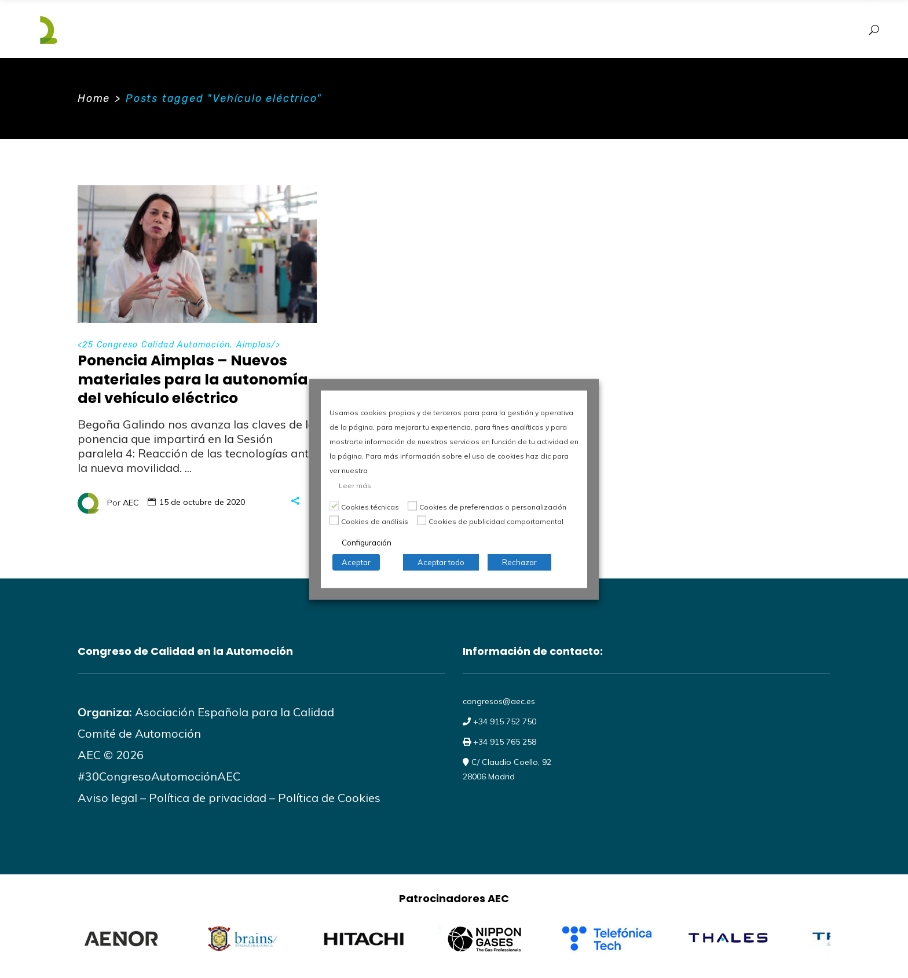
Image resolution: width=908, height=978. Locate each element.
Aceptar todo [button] (441, 561)
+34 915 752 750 (503, 721)
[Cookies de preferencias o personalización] (412, 506)
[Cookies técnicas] (334, 506)
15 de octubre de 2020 (202, 502)
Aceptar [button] (356, 561)
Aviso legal (107, 797)
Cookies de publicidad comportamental (496, 521)
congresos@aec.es (499, 701)
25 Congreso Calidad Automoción (156, 345)
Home (94, 98)
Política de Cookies (329, 797)
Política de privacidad (207, 797)
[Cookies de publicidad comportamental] (421, 520)
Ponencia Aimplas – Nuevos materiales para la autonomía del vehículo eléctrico (193, 379)
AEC (131, 502)
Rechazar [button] (519, 561)
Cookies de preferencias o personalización (492, 506)
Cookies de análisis (374, 521)
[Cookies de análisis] (334, 520)
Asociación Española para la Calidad (233, 712)
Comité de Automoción (139, 733)
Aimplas (253, 345)
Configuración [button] (366, 542)
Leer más (355, 485)
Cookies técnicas (370, 506)
